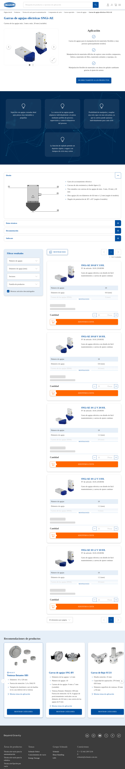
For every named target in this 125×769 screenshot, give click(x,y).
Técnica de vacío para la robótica (13, 759)
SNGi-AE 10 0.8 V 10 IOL (93, 336)
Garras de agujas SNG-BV (61, 672)
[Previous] (8, 47)
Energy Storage (34, 758)
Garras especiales (69, 12)
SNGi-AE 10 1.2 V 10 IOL (93, 550)
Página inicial (8, 12)
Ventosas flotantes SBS (17, 675)
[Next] (54, 47)
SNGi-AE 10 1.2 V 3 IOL (92, 479)
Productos (17, 12)
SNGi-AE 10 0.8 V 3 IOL (92, 265)
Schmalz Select (34, 752)
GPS (54, 758)
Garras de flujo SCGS (101, 672)
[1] (111, 252)
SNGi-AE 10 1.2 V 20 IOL (93, 408)
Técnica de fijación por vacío (12, 765)
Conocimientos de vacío (37, 755)
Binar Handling (58, 755)
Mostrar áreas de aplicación (18, 694)
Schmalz (56, 752)
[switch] (20, 291)
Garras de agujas (81, 12)
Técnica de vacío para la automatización (34, 12)
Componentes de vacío (55, 12)
